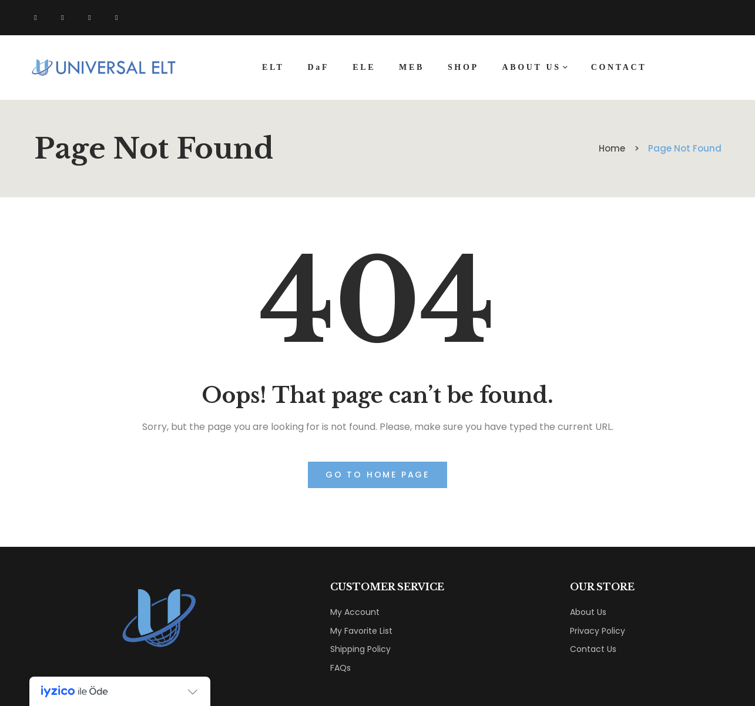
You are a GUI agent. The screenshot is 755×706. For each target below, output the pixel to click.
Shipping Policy (360, 649)
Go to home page (377, 474)
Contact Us (593, 649)
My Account (355, 612)
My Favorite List (361, 631)
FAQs (340, 668)
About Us (588, 612)
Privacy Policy (597, 631)
